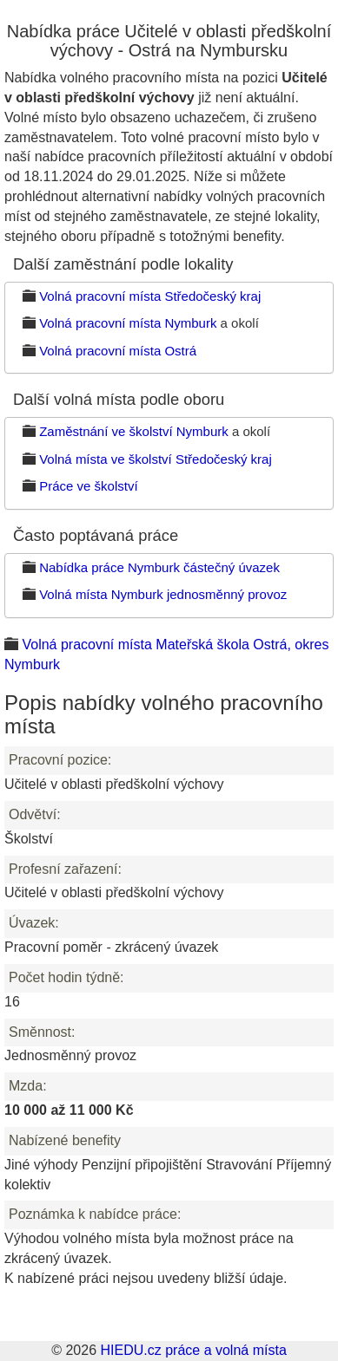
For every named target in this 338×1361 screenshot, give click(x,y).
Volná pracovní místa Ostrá (117, 350)
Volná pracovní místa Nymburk (127, 323)
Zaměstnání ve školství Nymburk (134, 431)
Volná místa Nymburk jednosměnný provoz (163, 594)
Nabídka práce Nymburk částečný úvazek (159, 567)
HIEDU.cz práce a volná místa (193, 1350)
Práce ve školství (88, 486)
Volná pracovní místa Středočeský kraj (150, 296)
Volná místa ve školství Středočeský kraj (155, 459)
